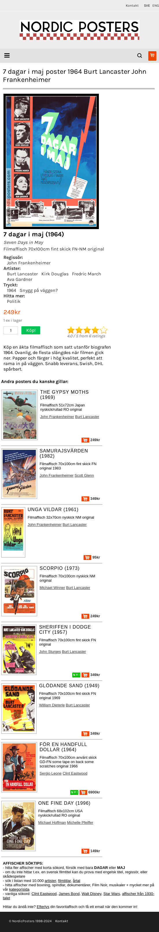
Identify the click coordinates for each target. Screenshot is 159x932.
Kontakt (132, 5)
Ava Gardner (19, 279)
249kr (91, 440)
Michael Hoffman (52, 822)
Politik (14, 301)
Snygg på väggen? (39, 290)
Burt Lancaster (22, 274)
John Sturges (50, 651)
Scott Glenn (84, 475)
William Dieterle (52, 705)
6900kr (90, 792)
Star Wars (111, 894)
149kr (91, 851)
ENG (155, 5)
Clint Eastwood (75, 773)
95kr (92, 557)
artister (50, 880)
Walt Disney (91, 894)
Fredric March (86, 274)
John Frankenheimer (29, 263)
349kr (91, 498)
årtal (76, 880)
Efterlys (43, 907)
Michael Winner (52, 587)
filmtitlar (64, 880)
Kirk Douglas (55, 274)
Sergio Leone (51, 773)
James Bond (69, 894)
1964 (11, 290)
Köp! (31, 330)
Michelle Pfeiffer (80, 822)
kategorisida (19, 889)
